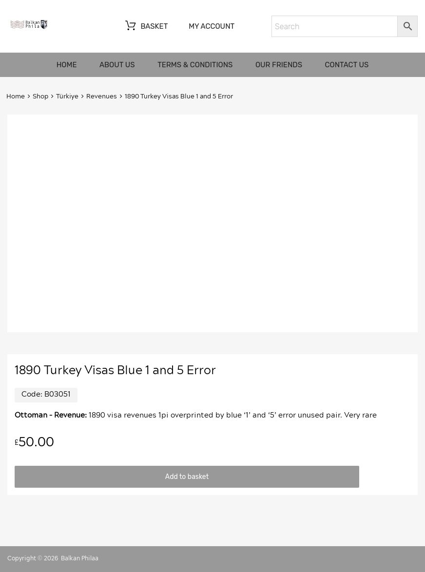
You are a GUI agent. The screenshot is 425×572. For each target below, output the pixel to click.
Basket (145, 26)
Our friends (278, 64)
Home (67, 64)
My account (211, 26)
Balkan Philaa (79, 558)
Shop (40, 97)
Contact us (347, 64)
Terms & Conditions (194, 64)
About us (117, 64)
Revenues (101, 97)
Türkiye (67, 97)
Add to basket (187, 476)
